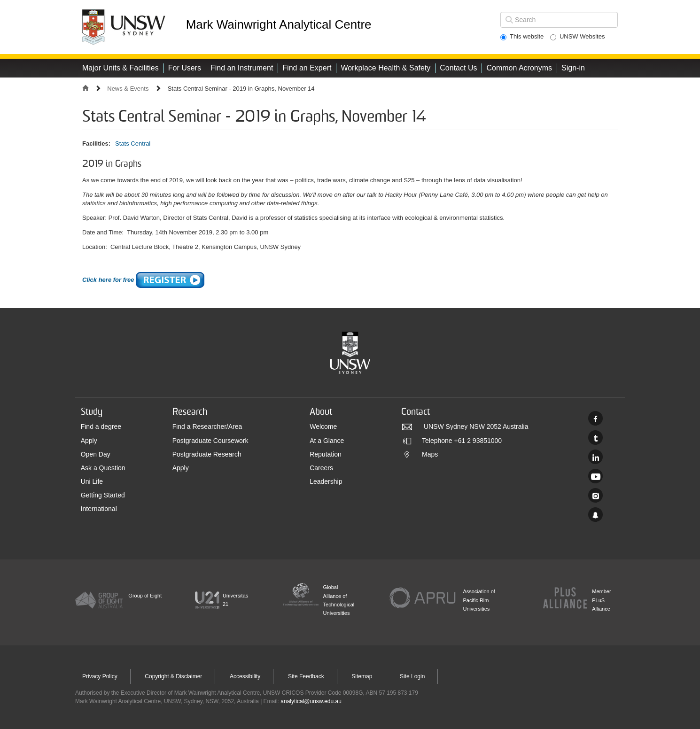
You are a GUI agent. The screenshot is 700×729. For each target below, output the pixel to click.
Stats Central (132, 143)
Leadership (326, 481)
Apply (89, 440)
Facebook (595, 418)
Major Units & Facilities (120, 68)
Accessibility (245, 676)
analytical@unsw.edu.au (311, 701)
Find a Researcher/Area (207, 426)
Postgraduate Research (206, 454)
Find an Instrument (241, 68)
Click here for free (143, 279)
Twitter (595, 437)
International (99, 508)
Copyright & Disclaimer (173, 676)
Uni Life (92, 481)
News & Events (127, 88)
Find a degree (101, 426)
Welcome (323, 426)
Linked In (595, 457)
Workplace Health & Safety (385, 68)
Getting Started (103, 495)
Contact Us (458, 68)
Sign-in (573, 68)
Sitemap (361, 676)
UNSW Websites (577, 36)
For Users (184, 68)
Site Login (412, 676)
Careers (321, 468)
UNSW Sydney (595, 514)
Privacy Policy (99, 676)
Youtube (595, 476)
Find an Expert (306, 68)
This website (522, 36)
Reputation (326, 454)
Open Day (95, 454)
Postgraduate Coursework (210, 440)
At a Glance (327, 440)
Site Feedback (306, 676)
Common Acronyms (519, 68)
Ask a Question (103, 468)
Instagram (595, 495)
